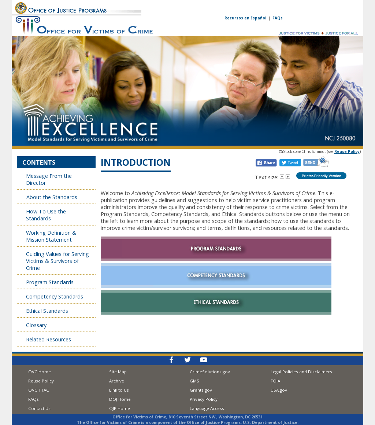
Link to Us (119, 390)
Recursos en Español (245, 18)
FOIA (275, 381)
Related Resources (49, 339)
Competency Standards (54, 296)
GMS (194, 381)
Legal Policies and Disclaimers (301, 371)
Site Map (118, 371)
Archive (116, 381)
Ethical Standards (47, 310)
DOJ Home (120, 399)
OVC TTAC (38, 390)
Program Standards (50, 282)
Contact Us (39, 408)
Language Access (207, 408)
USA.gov (279, 390)
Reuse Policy (41, 381)
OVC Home (39, 371)
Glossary (37, 325)
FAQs (277, 18)
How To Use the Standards (46, 215)
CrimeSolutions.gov (210, 371)
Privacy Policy (204, 399)
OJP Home (119, 408)
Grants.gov (201, 390)
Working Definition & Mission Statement (51, 236)
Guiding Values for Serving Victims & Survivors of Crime (57, 260)
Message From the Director (49, 179)
